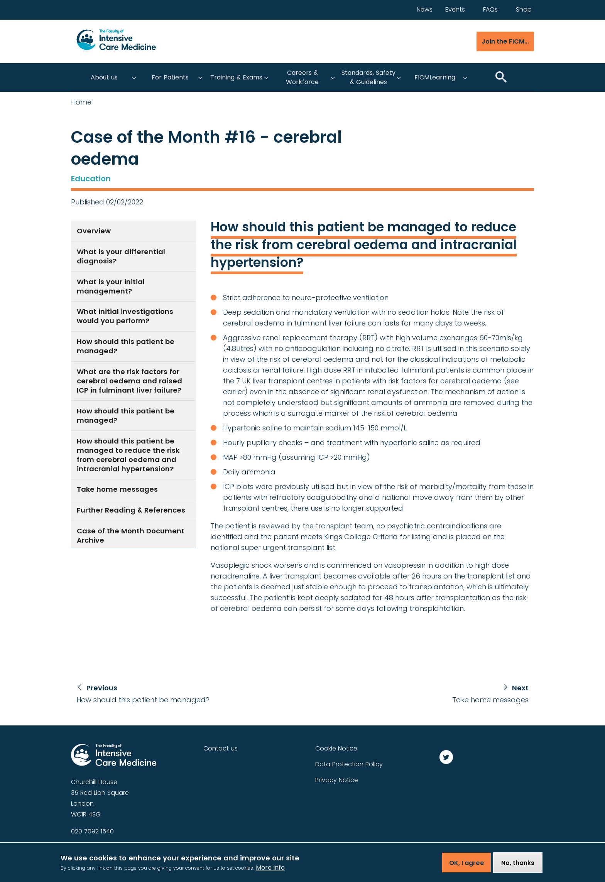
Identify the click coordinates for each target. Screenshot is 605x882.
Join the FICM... (505, 41)
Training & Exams (236, 77)
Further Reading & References (131, 510)
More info (270, 870)
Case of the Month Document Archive (130, 535)
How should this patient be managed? (125, 346)
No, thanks (517, 865)
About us (104, 77)
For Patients (170, 77)
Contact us (220, 748)
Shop (524, 9)
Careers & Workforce (302, 77)
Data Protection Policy (349, 764)
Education (91, 178)
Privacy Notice (336, 780)
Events (455, 9)
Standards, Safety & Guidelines (368, 77)
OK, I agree (466, 865)
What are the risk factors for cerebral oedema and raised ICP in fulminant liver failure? (129, 381)
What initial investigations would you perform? (125, 316)
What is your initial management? (111, 286)
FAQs (490, 9)
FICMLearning (434, 77)
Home (81, 102)
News (425, 9)
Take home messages (117, 489)
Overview (94, 231)
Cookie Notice (336, 748)
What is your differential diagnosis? (121, 256)
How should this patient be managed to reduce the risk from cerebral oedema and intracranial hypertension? (128, 455)
